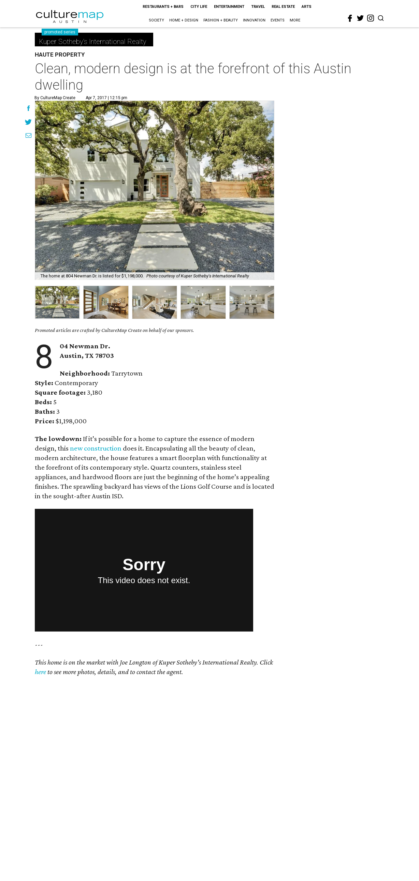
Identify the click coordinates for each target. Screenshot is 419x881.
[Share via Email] (28, 136)
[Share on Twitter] (28, 123)
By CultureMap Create (54, 97)
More (295, 20)
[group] (57, 302)
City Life (198, 6)
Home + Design (183, 20)
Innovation (254, 20)
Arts (307, 6)
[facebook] (350, 18)
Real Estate (283, 6)
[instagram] (370, 18)
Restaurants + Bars (163, 6)
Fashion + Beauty (220, 20)
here (40, 672)
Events (278, 20)
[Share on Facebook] (28, 109)
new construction (95, 448)
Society (156, 20)
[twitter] (360, 18)
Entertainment (229, 6)
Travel (258, 6)
